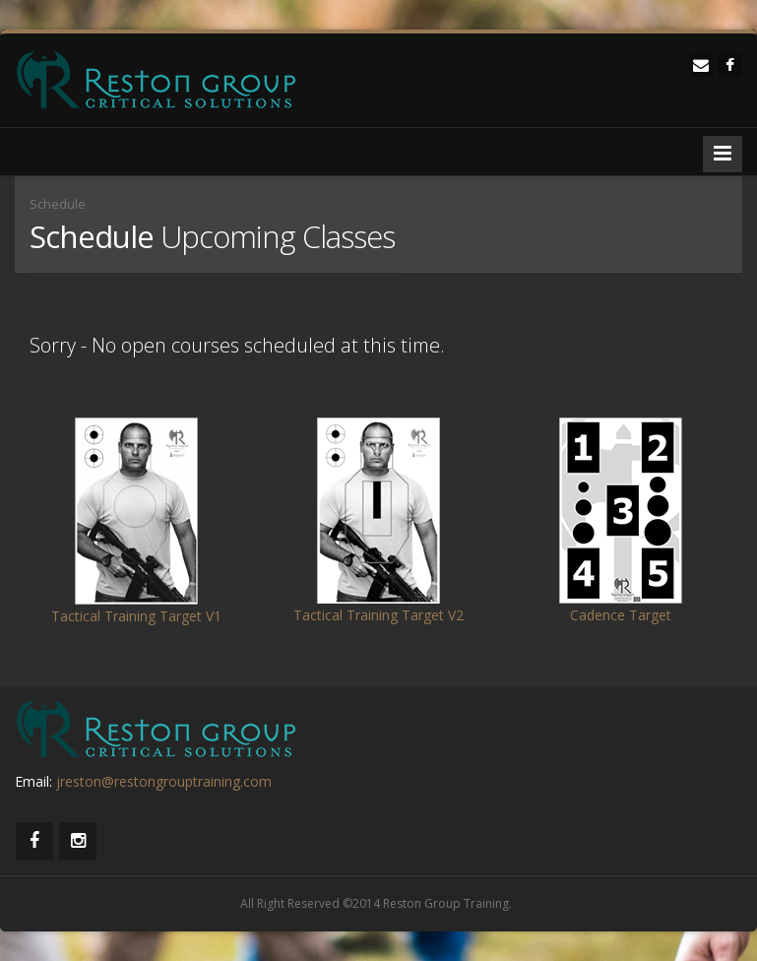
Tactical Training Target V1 (136, 616)
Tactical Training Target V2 (378, 615)
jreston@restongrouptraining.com (164, 781)
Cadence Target (620, 615)
